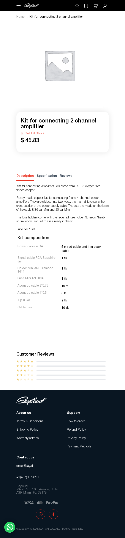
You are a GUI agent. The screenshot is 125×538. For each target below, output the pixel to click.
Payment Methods (79, 446)
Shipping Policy (27, 429)
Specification (47, 176)
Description (25, 176)
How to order (76, 421)
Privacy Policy (76, 438)
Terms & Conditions (29, 421)
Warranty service (27, 438)
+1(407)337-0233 (28, 477)
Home (20, 17)
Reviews (66, 176)
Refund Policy (76, 429)
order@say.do (25, 465)
